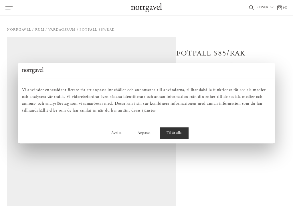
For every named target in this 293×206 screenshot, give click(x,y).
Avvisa (116, 133)
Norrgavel (19, 29)
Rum (40, 29)
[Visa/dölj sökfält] (251, 8)
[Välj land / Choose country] (265, 7)
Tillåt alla (174, 133)
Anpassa (144, 133)
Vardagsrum (62, 29)
